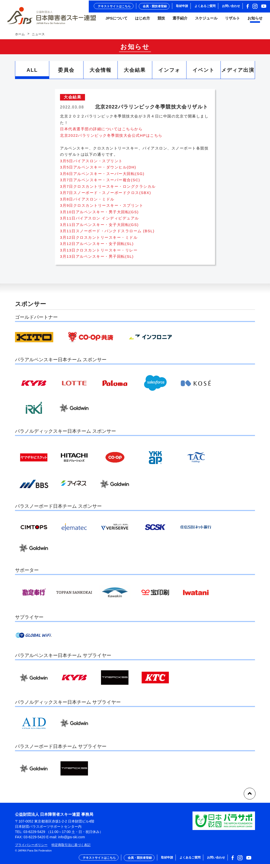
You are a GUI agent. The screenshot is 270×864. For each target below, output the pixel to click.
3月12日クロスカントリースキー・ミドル (99, 240)
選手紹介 (180, 20)
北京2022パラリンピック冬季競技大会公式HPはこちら (111, 138)
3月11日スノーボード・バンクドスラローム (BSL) (107, 233)
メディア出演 (237, 72)
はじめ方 (142, 20)
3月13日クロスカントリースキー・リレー (99, 252)
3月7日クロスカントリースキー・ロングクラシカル (108, 188)
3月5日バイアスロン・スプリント (91, 163)
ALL (32, 72)
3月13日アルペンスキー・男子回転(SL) (97, 258)
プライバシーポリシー (31, 845)
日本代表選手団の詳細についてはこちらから (101, 131)
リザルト (232, 20)
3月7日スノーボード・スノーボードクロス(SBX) (105, 195)
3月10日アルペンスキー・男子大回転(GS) (99, 214)
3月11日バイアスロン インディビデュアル (99, 220)
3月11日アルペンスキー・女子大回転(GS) (99, 227)
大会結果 (135, 72)
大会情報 (101, 72)
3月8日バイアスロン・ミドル (87, 201)
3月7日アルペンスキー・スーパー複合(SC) (100, 182)
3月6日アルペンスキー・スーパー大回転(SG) (102, 176)
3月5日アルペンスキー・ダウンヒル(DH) (98, 169)
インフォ (169, 72)
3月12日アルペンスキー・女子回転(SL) (97, 246)
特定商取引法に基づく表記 (71, 845)
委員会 (66, 72)
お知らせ (255, 20)
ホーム (20, 36)
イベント (203, 72)
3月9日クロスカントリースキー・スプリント (101, 208)
